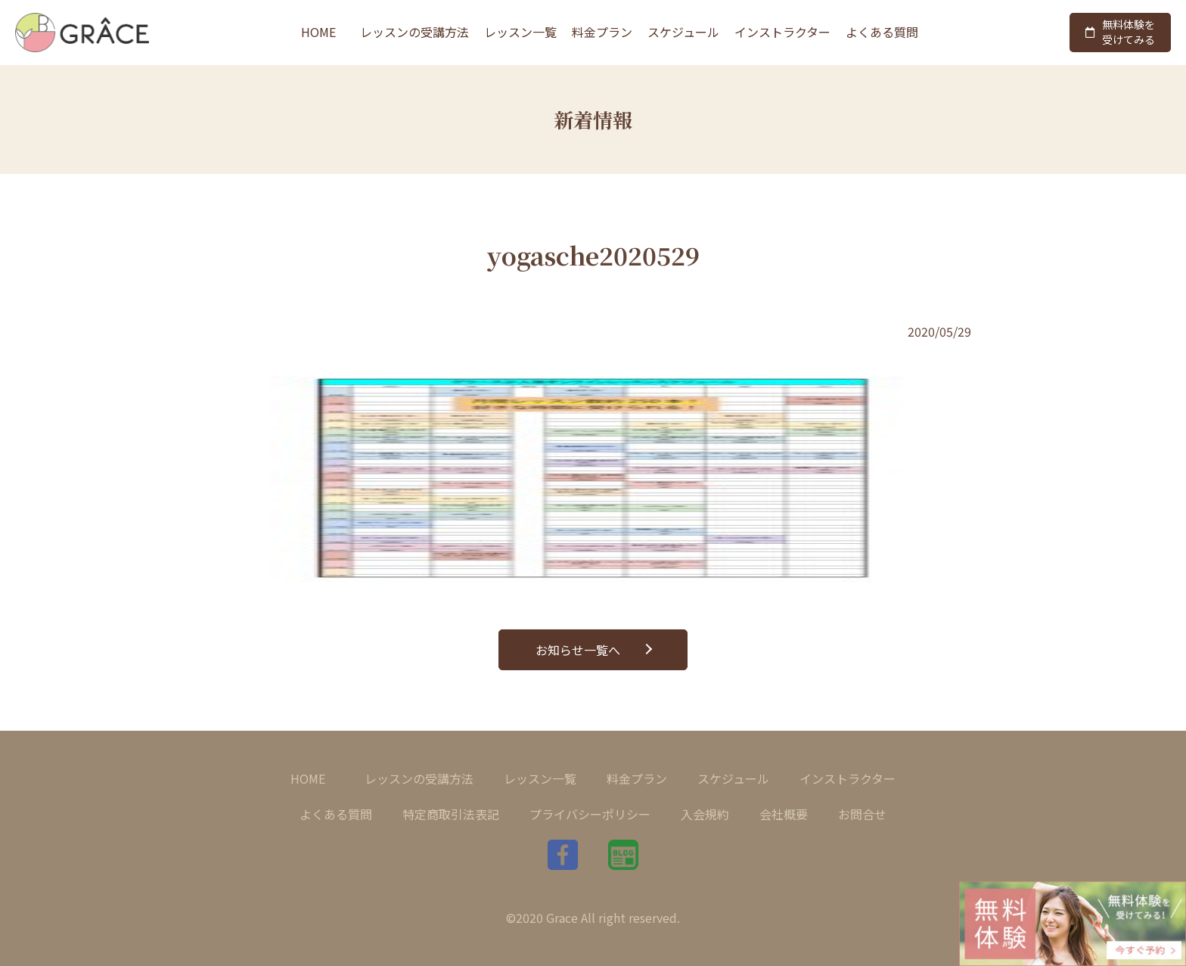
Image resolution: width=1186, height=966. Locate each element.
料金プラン (602, 32)
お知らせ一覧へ (578, 650)
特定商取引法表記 (450, 814)
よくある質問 (882, 32)
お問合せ (862, 814)
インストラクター (782, 32)
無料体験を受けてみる (1120, 32)
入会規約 (705, 814)
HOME (318, 32)
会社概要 (783, 814)
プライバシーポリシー (589, 814)
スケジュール (683, 32)
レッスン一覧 (520, 32)
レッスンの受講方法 (414, 32)
